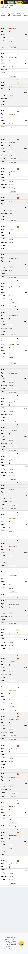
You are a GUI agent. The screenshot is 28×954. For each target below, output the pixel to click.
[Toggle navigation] (25, 2)
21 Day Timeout (25, 14)
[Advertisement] (14, 10)
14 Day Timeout (19, 14)
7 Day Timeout (14, 14)
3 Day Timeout (9, 14)
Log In (19, 2)
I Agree (21, 943)
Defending (12, 47)
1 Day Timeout (3, 14)
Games (11, 38)
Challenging (12, 158)
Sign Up (11, 2)
